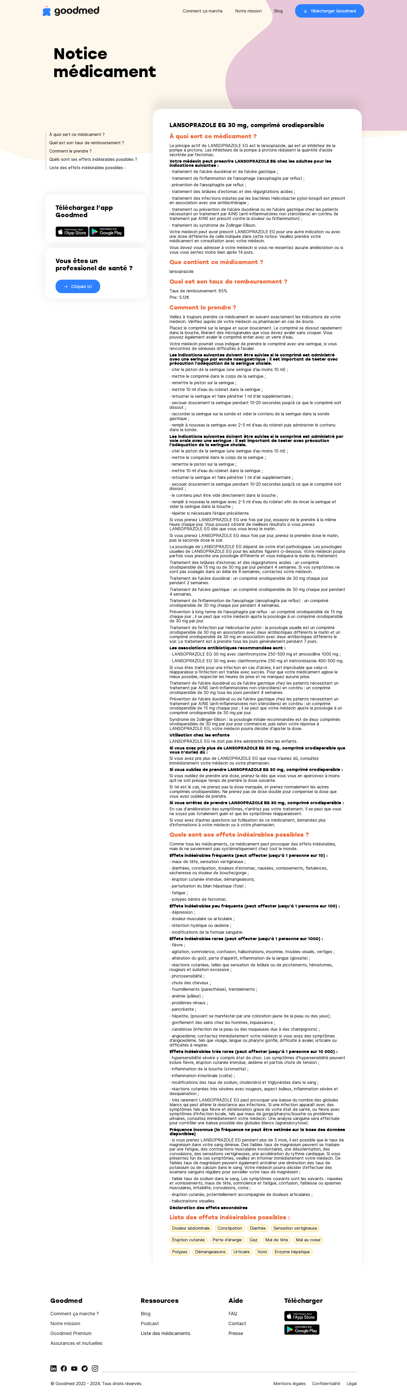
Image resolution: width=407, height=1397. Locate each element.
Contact (237, 1323)
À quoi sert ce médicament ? (77, 134)
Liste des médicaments (165, 1333)
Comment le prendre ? (70, 151)
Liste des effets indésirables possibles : (87, 168)
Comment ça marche (203, 10)
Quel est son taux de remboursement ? (86, 143)
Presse (235, 1333)
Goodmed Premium (71, 1333)
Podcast (150, 1323)
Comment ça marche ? (74, 1313)
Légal (352, 1383)
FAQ (232, 1313)
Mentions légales (289, 1383)
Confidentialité (326, 1383)
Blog (278, 10)
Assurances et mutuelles (76, 1343)
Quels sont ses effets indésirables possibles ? (93, 159)
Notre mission (248, 10)
